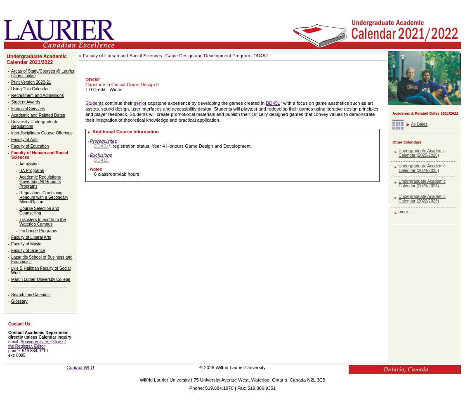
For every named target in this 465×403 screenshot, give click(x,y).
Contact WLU (80, 367)
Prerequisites (103, 141)
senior (140, 103)
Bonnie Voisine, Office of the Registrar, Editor (37, 344)
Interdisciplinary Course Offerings (42, 133)
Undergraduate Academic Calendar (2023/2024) (422, 183)
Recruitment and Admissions (37, 95)
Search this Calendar (30, 294)
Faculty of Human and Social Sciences (122, 55)
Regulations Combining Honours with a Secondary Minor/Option (43, 197)
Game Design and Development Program (207, 55)
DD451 (273, 103)
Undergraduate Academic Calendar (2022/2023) (422, 198)
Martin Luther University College (40, 279)
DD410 (101, 160)
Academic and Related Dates (38, 115)
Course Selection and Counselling (39, 210)
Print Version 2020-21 (31, 82)
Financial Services (28, 108)
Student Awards (25, 102)
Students (94, 103)
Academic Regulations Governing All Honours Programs (40, 182)
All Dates (419, 124)
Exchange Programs (38, 231)
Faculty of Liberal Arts (31, 237)
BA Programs (31, 170)
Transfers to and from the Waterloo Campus (42, 221)
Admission (29, 164)
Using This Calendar (30, 89)
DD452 (260, 55)
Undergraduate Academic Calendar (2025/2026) (422, 153)
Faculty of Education (30, 146)
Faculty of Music (26, 244)
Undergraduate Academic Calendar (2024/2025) (422, 168)
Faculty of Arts (24, 139)
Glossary (19, 301)
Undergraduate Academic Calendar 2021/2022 (37, 59)
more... (405, 212)
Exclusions (101, 155)
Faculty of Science (28, 250)
